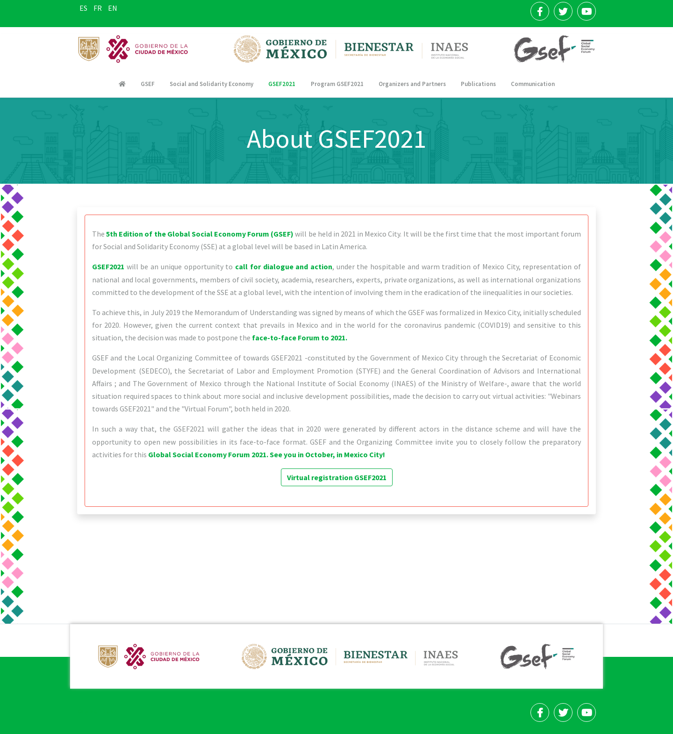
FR (98, 8)
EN (112, 8)
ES (84, 8)
